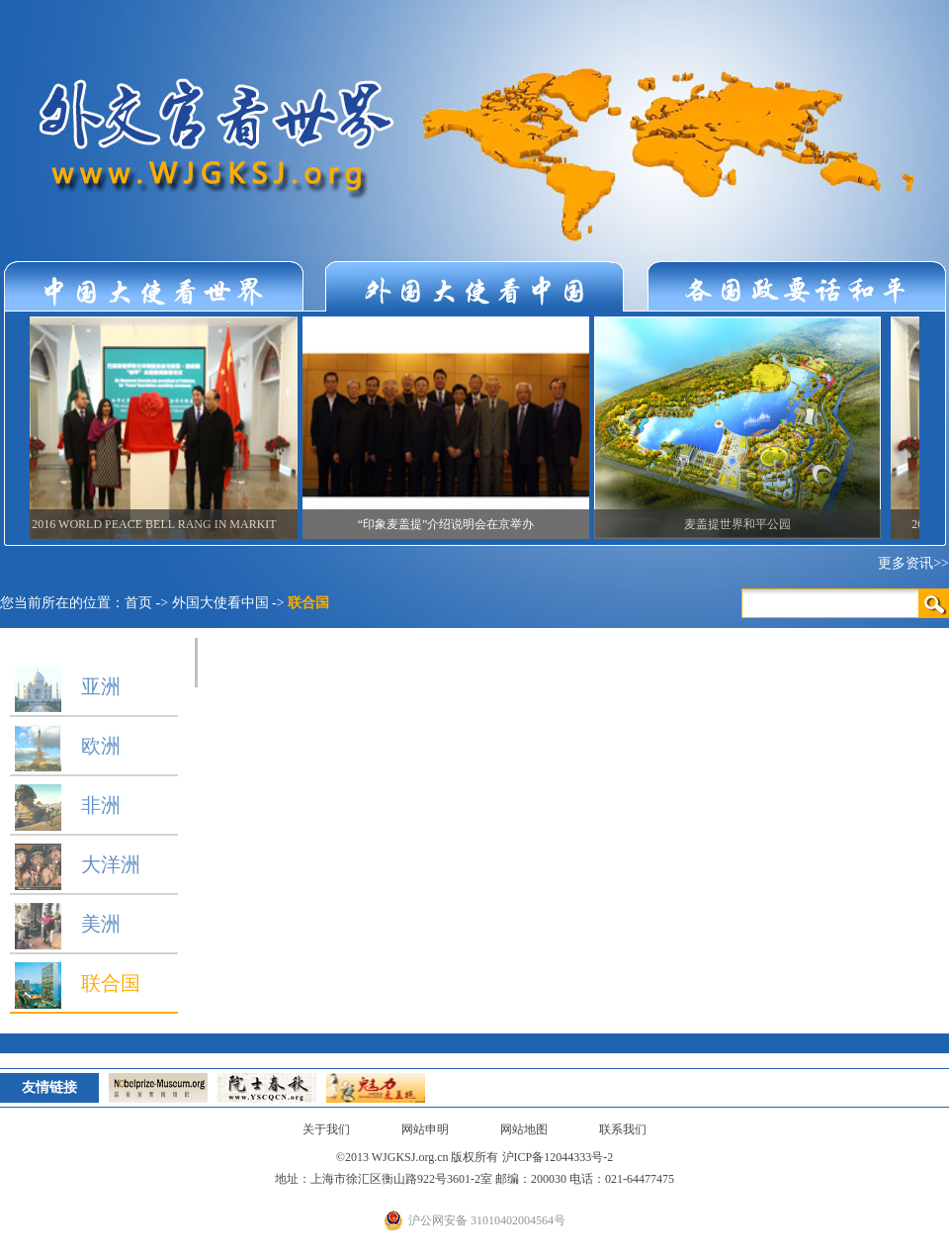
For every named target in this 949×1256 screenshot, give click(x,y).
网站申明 (425, 1129)
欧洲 (65, 746)
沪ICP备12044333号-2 (558, 1157)
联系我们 (623, 1129)
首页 (138, 602)
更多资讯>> (913, 563)
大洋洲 (75, 864)
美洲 (65, 924)
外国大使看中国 (220, 602)
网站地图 (524, 1129)
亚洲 (65, 686)
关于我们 (326, 1129)
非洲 (65, 805)
